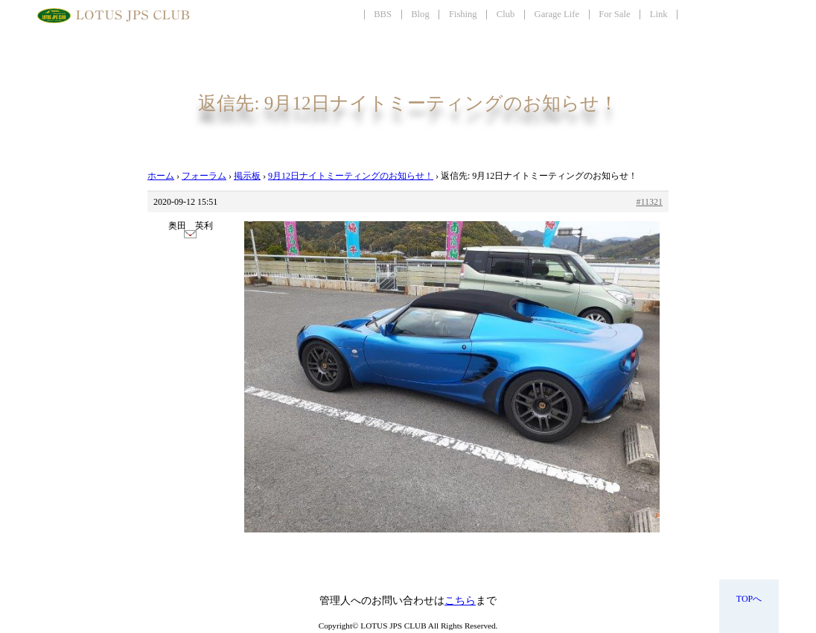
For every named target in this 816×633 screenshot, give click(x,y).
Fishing (463, 14)
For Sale (614, 14)
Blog (420, 14)
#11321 (649, 201)
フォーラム (204, 176)
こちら (460, 600)
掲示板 (247, 176)
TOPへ (749, 599)
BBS (383, 14)
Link (659, 14)
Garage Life (557, 14)
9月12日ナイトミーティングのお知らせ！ (350, 176)
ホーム (160, 176)
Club (506, 14)
